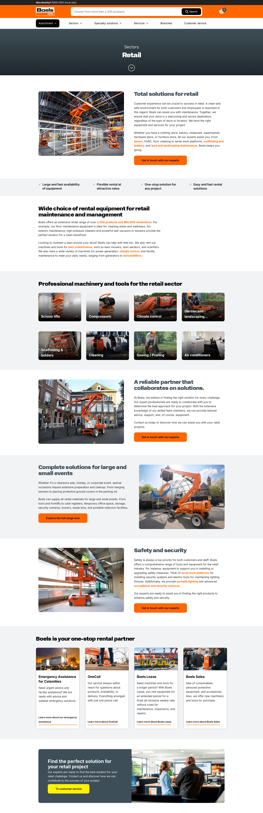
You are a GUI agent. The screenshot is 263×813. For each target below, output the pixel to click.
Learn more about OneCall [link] (103, 721)
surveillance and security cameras (156, 585)
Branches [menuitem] (166, 23)
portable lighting (187, 581)
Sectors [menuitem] (75, 23)
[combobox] (127, 11)
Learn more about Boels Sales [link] (203, 721)
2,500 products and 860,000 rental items (124, 222)
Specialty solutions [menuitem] (108, 23)
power (138, 141)
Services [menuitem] (141, 23)
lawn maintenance (80, 247)
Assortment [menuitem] (48, 23)
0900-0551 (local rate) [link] (64, 2)
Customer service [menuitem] (195, 23)
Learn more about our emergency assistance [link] (58, 719)
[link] (45, 11)
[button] (59, 316)
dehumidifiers (132, 255)
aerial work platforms (195, 573)
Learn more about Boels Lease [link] (154, 721)
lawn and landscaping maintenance (174, 145)
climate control (129, 251)
